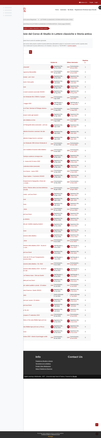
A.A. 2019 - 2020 (31, 19)
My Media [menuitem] (70, 9)
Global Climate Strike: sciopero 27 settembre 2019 (39, 372)
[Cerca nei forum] (39, 60)
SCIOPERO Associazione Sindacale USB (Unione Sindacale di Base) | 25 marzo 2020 (40, 168)
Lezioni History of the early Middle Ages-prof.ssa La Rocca (39, 385)
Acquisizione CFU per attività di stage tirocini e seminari (40, 160)
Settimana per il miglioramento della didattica (40, 275)
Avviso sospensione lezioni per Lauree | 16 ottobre (41, 355)
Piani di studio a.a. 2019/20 (37, 349)
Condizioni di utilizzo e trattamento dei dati (50, 434)
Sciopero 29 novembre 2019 (38, 248)
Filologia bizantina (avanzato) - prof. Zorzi (40, 87)
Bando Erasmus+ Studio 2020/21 (39, 258)
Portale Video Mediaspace (58, 425)
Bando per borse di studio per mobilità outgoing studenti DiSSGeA (41, 263)
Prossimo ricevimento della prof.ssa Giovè (40, 330)
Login (96, 2)
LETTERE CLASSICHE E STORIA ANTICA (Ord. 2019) (76, 19)
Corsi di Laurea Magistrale (48, 19)
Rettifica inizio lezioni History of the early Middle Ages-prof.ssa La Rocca (40, 378)
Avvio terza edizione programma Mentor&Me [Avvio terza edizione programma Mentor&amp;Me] (39, 80)
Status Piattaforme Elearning (59, 428)
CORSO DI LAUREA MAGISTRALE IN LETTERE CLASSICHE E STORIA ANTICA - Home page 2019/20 (58, 24)
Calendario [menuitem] (63, 9)
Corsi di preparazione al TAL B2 (39, 366)
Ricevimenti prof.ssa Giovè (37, 99)
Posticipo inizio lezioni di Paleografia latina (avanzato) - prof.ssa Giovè (40, 145)
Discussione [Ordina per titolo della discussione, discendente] (32, 70)
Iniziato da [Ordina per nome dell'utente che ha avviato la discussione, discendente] (58, 70)
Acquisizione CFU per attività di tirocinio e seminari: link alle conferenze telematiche (39, 153)
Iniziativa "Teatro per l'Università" (39, 75)
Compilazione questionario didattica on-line (40, 138)
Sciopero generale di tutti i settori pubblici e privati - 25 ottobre (39, 337)
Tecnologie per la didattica (58, 423)
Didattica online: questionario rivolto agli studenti (40, 132)
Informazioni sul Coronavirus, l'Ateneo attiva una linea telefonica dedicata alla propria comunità (41, 224)
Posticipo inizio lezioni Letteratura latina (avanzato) (39, 195)
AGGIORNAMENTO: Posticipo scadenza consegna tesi (38, 182)
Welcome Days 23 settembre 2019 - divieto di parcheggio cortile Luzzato (40, 396)
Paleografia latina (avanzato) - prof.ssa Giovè (38, 232)
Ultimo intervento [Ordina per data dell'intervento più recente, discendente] (76, 70)
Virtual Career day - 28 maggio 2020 (40, 118)
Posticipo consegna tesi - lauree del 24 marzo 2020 (40, 189)
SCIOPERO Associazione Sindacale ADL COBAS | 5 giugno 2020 (40, 112)
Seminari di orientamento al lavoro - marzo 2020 (40, 202)
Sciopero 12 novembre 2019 (38, 281)
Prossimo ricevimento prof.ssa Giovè (40, 253)
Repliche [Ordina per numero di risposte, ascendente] (89, 68)
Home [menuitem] (57, 9)
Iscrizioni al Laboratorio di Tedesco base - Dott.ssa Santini (40, 324)
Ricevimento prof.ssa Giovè (38, 243)
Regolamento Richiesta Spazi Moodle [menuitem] (85, 9)
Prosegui (50, 436)
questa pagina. (48, 53)
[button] (83, 2)
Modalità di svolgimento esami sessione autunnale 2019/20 (38, 105)
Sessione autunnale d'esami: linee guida (39, 94)
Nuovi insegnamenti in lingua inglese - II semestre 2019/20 (41, 208)
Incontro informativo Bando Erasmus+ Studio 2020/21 (41, 344)
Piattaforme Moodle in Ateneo (59, 420)
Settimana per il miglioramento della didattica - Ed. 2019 (40, 309)
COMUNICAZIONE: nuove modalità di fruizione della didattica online (41, 175)
